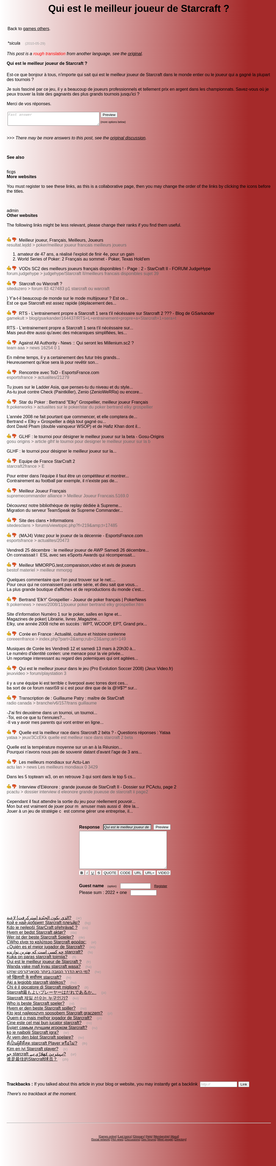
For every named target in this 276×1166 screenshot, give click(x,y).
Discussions (132, 1149)
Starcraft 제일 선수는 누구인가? (37, 1007)
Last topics (124, 1146)
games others (36, 28)
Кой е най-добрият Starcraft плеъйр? (43, 932)
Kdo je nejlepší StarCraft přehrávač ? (42, 937)
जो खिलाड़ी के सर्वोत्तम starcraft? (34, 987)
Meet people (165, 1149)
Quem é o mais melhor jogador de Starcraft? (49, 1027)
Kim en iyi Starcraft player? (32, 1058)
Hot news (117, 1149)
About (174, 1146)
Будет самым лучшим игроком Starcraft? (47, 1037)
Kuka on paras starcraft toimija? (37, 966)
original (135, 53)
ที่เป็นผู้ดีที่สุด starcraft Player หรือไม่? (42, 1053)
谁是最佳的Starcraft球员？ (32, 1068)
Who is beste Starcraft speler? (35, 1013)
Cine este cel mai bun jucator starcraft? (44, 1032)
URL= (150, 882)
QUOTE (110, 882)
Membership (161, 1146)
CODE (125, 882)
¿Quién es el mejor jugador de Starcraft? (46, 956)
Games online (107, 1146)
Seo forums (149, 1149)
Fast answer (59, 120)
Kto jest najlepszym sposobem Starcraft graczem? (55, 1022)
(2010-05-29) (35, 43)
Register (160, 896)
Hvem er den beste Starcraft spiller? (41, 1018)
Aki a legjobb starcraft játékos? (36, 992)
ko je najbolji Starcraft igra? (33, 1042)
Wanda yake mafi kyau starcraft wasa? (44, 976)
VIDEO (163, 882)
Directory (180, 1149)
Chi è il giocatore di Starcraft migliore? (43, 997)
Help (149, 1146)
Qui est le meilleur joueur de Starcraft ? (44, 971)
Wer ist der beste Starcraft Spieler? (40, 947)
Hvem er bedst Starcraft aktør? (36, 942)
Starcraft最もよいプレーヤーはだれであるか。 (51, 1002)
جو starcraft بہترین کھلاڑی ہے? (36, 1063)
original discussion (128, 140)
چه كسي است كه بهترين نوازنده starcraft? (45, 961)
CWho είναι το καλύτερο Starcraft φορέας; (46, 951)
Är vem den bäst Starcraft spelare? (40, 1047)
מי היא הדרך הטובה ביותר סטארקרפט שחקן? (48, 981)
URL (138, 882)
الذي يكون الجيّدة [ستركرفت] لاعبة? (39, 927)
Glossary (138, 1146)
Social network (100, 1149)
